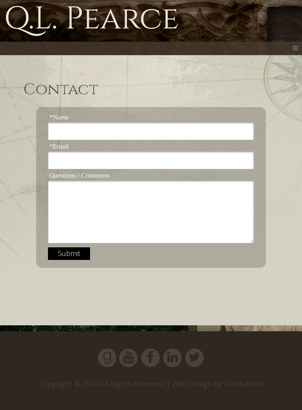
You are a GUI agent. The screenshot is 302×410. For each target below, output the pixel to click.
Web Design (192, 383)
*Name (59, 117)
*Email (59, 146)
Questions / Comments (80, 175)
